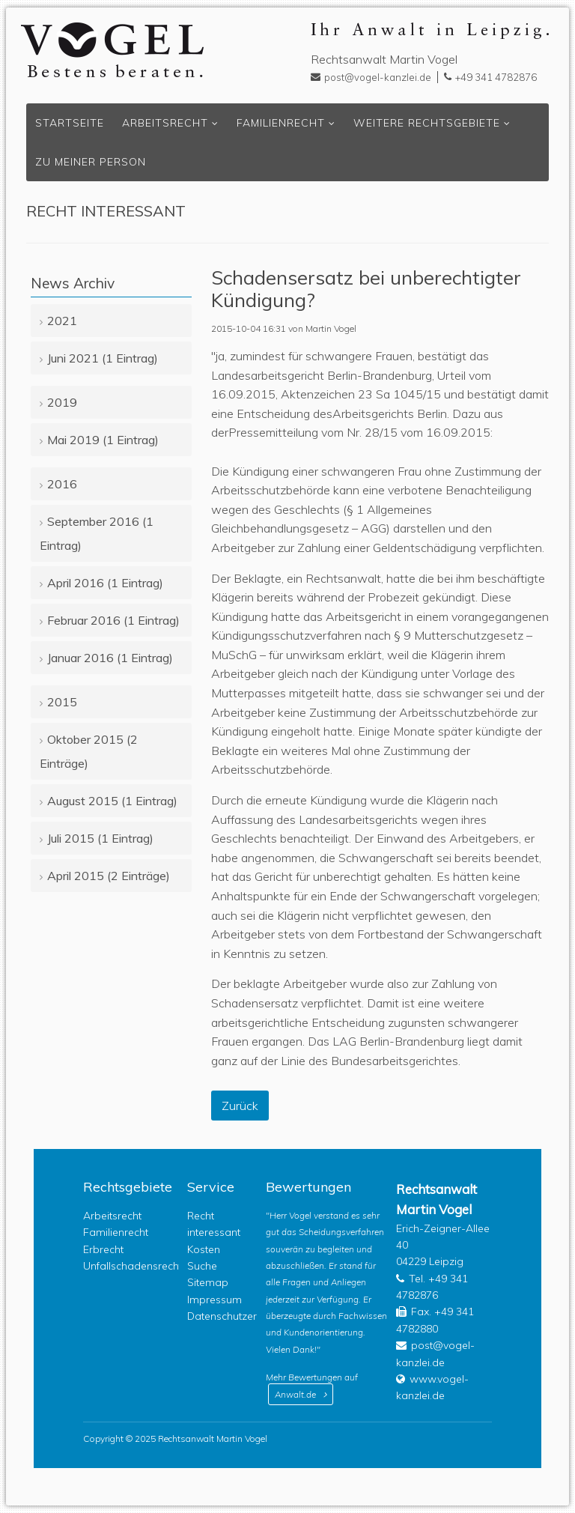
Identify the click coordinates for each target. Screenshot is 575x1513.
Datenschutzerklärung (240, 1316)
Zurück (240, 1105)
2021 (62, 320)
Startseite (69, 123)
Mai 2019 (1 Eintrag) (103, 439)
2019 (62, 402)
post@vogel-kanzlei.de (377, 77)
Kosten (203, 1249)
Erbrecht (103, 1249)
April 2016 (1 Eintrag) (105, 582)
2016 (62, 483)
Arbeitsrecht (165, 123)
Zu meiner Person (90, 162)
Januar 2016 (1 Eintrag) (110, 657)
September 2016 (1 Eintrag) (96, 533)
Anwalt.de (295, 1394)
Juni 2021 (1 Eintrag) (102, 358)
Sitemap (207, 1282)
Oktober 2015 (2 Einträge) (89, 751)
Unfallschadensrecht (132, 1266)
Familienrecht (281, 123)
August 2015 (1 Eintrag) (112, 800)
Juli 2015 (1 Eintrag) (100, 838)
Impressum (214, 1299)
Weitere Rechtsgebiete (426, 123)
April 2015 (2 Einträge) (108, 875)
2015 (62, 701)
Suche (202, 1266)
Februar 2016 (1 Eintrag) (113, 620)
